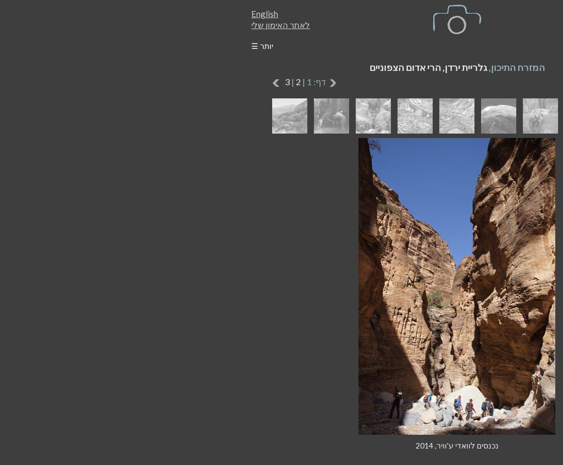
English (89, 14)
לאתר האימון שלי (105, 25)
